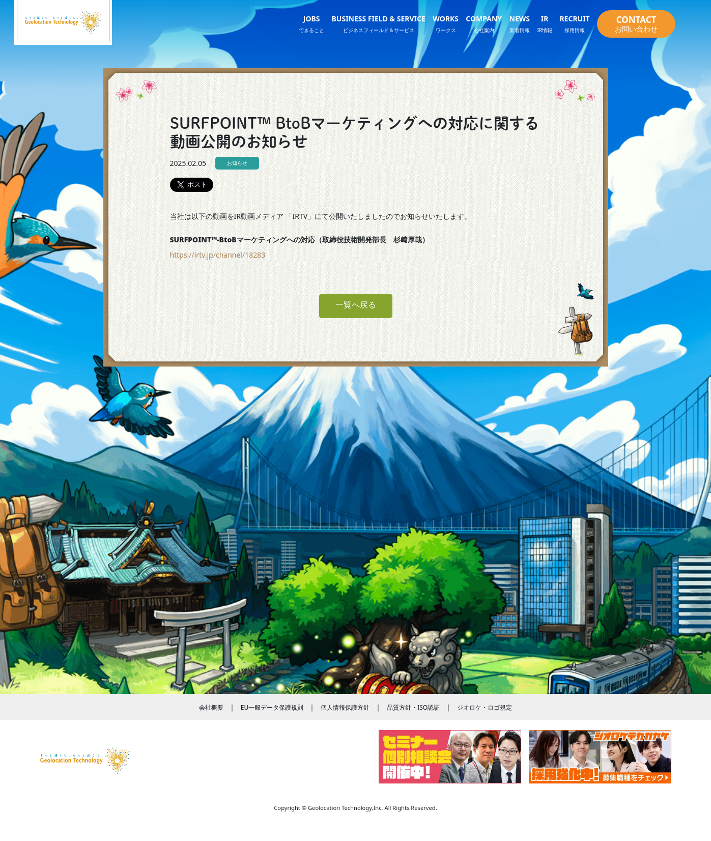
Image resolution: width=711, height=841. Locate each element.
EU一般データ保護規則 (272, 707)
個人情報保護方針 (345, 707)
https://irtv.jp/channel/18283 (218, 255)
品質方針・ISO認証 (413, 707)
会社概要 (211, 707)
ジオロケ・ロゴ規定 (484, 707)
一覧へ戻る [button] (355, 304)
